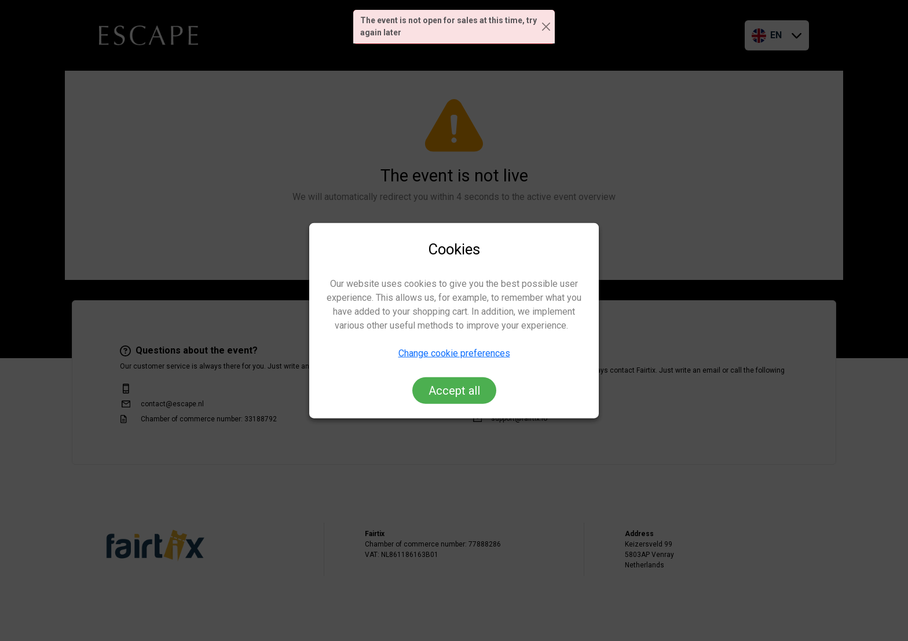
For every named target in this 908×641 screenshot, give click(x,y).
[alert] (454, 27)
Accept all (454, 390)
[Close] (546, 27)
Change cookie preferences (454, 352)
